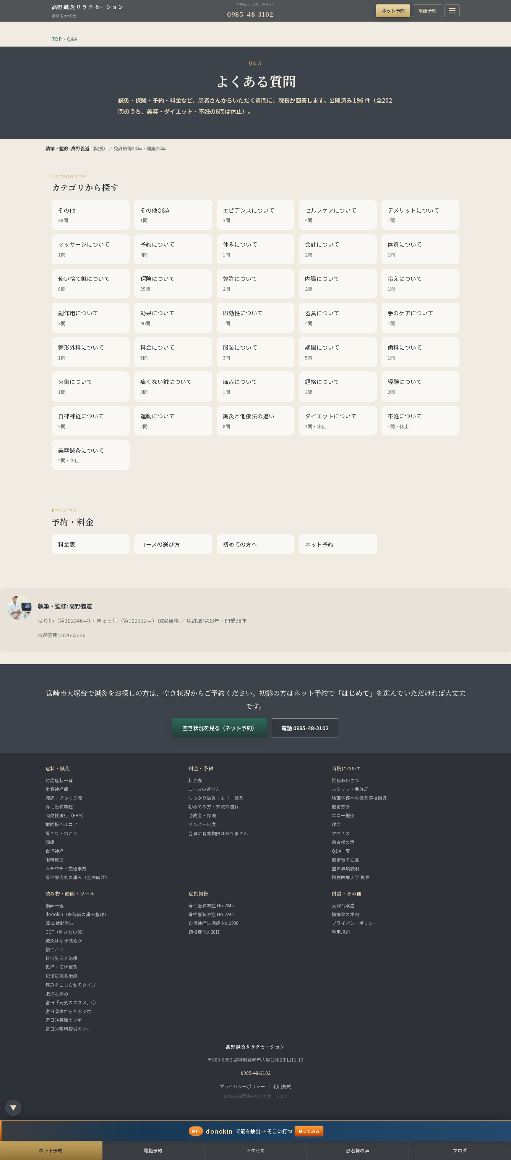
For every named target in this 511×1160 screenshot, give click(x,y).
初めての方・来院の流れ (213, 806)
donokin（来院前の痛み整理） (77, 914)
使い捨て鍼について (91, 284)
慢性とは (54, 949)
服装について (256, 352)
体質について (420, 249)
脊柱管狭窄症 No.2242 (211, 914)
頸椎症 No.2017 (204, 932)
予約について (173, 249)
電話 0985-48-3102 (304, 728)
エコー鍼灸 (343, 815)
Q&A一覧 (341, 851)
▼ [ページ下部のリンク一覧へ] (13, 1107)
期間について (338, 352)
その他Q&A (173, 215)
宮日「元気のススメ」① (70, 1002)
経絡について (338, 387)
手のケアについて (420, 318)
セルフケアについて (338, 215)
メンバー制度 (202, 824)
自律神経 (54, 851)
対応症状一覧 (59, 780)
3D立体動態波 (59, 923)
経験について (420, 387)
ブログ (460, 1150)
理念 (336, 824)
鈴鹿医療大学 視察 (351, 877)
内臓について (338, 284)
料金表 (66, 544)
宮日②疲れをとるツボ (68, 1011)
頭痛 (50, 842)
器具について (338, 318)
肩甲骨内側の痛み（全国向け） (77, 877)
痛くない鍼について (173, 387)
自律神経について (91, 421)
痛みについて (256, 387)
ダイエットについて (338, 421)
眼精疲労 (54, 860)
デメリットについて (420, 215)
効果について (173, 318)
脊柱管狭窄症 (59, 806)
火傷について (91, 387)
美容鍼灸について (91, 455)
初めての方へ (240, 544)
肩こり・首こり (61, 833)
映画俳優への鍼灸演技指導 (359, 798)
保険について (173, 284)
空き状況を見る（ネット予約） (219, 728)
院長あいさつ (345, 780)
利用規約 (341, 932)
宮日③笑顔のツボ (63, 1020)
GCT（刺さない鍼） (65, 932)
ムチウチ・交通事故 (66, 868)
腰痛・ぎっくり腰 (63, 798)
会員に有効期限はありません (218, 833)
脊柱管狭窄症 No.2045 (211, 905)
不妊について (420, 421)
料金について (173, 352)
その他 (91, 215)
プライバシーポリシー (355, 923)
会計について (338, 249)
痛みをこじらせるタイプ (70, 985)
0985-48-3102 (250, 14)
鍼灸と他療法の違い (256, 421)
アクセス (341, 833)
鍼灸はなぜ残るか (63, 940)
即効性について (256, 318)
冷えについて (420, 284)
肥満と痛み (56, 994)
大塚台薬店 (343, 905)
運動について (173, 421)
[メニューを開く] (452, 10)
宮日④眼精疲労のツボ (68, 1029)
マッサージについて (91, 249)
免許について (256, 284)
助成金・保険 (202, 815)
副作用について (91, 318)
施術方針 (341, 806)
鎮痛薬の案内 (345, 914)
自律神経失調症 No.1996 (213, 923)
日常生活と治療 (61, 958)
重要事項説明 (345, 868)
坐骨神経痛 (56, 789)
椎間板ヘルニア (61, 824)
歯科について (420, 352)
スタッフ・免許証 (350, 789)
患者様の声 (343, 842)
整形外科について (91, 352)
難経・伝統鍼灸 (61, 967)
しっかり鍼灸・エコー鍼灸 (215, 798)
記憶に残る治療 (61, 976)
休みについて (256, 249)
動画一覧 (54, 905)
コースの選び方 (160, 544)
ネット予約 (393, 10)
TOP (57, 38)
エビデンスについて (256, 215)
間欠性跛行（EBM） (65, 815)
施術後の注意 (345, 860)
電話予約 (427, 10)
